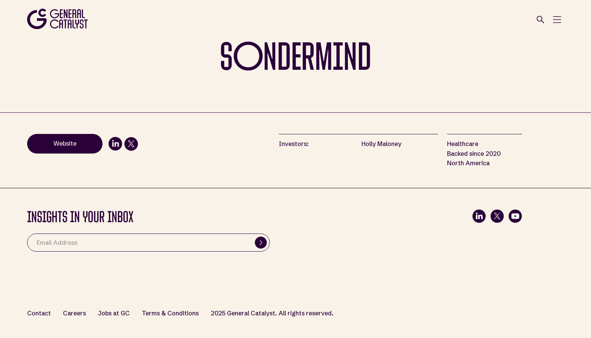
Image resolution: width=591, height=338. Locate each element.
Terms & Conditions (170, 313)
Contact (39, 313)
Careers (74, 313)
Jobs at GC (114, 313)
